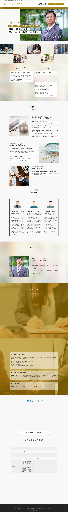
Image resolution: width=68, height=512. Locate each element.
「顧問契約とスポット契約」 (45, 90)
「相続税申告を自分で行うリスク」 (46, 85)
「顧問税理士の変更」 (43, 92)
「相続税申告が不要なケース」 (45, 83)
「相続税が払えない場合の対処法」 (46, 95)
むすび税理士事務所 (34, 510)
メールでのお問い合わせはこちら (56, 3)
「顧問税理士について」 (44, 93)
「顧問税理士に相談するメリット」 (46, 88)
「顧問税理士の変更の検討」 (45, 86)
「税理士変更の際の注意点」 (45, 89)
